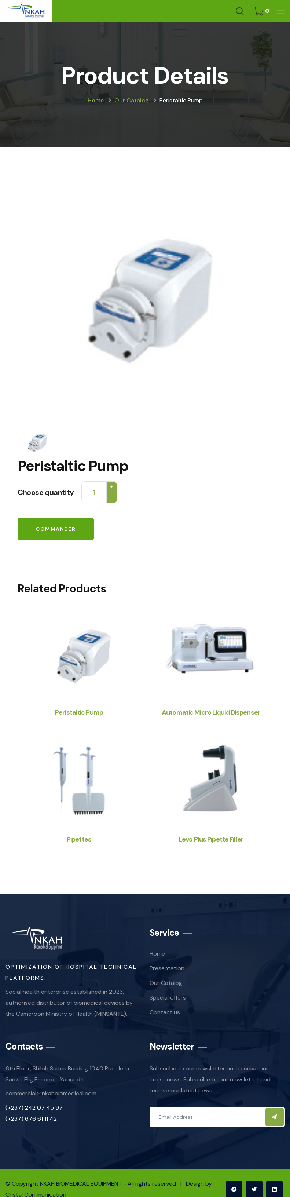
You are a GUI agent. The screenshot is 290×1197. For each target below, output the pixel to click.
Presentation (167, 968)
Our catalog (131, 100)
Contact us (165, 1012)
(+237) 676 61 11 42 (31, 1119)
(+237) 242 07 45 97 (34, 1108)
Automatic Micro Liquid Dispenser (211, 712)
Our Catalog (166, 983)
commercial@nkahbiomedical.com (50, 1093)
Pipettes (79, 839)
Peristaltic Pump (79, 712)
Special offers (168, 997)
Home (96, 100)
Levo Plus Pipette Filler (211, 839)
